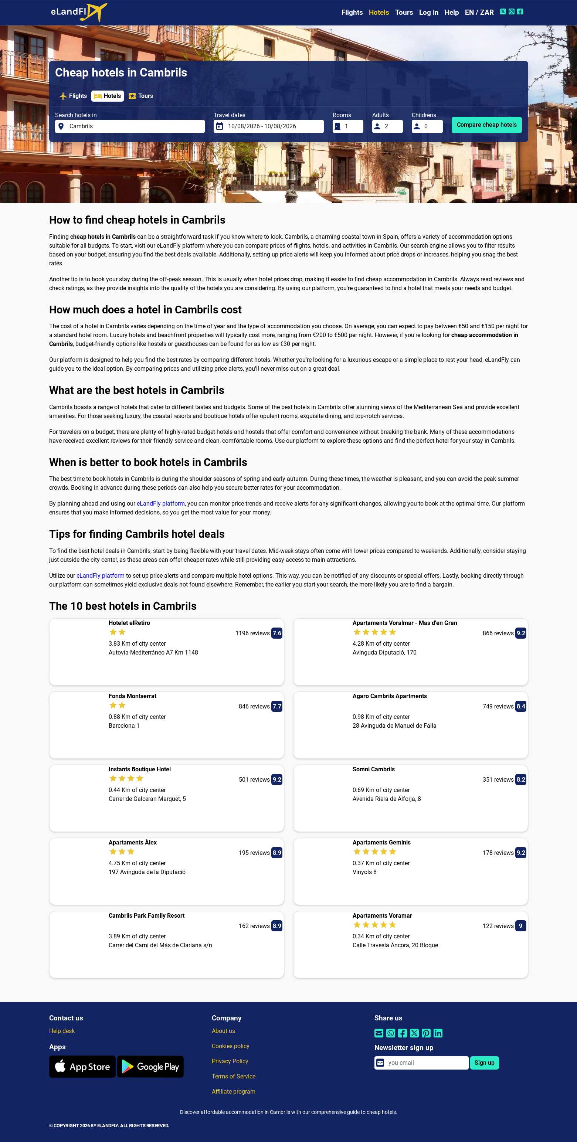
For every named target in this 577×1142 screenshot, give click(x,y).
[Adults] (391, 126)
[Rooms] (351, 126)
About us (223, 1030)
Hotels (379, 12)
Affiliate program (233, 1091)
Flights (352, 12)
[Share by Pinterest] (426, 1037)
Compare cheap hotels (487, 124)
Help (452, 12)
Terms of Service (233, 1076)
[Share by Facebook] (402, 1037)
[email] (426, 1063)
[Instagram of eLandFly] (512, 11)
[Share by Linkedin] (438, 1037)
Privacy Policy (230, 1061)
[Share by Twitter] (414, 1037)
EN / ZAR (479, 12)
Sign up (485, 1062)
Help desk (62, 1030)
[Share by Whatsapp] (390, 1037)
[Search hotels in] (135, 126)
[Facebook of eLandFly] (521, 11)
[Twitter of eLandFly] (504, 11)
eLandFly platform (161, 503)
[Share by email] (378, 1037)
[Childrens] (431, 126)
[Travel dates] (274, 126)
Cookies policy (231, 1046)
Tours (404, 12)
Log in (429, 12)
